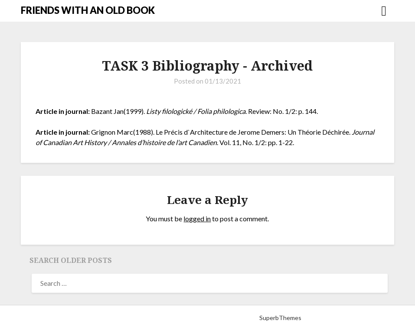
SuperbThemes (280, 317)
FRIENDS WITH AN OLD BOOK (88, 10)
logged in (197, 218)
